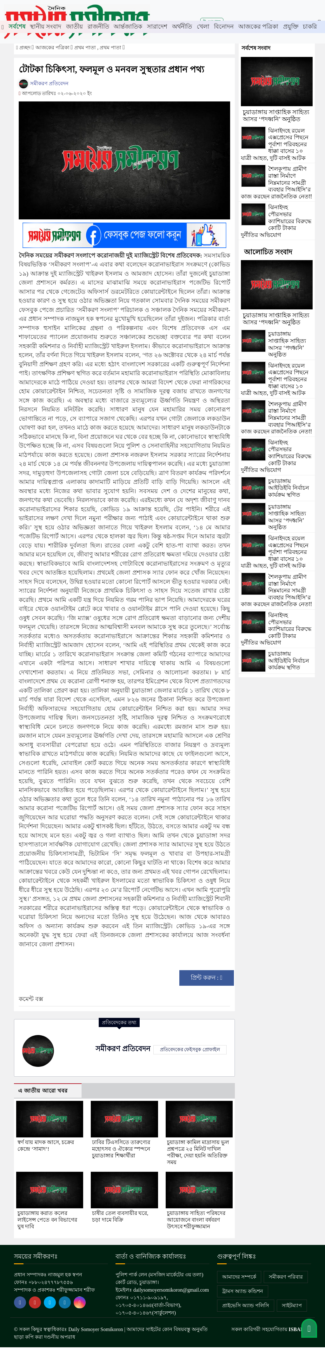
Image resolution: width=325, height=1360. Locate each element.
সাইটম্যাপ (292, 1305)
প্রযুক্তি (290, 26)
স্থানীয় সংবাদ (45, 26)
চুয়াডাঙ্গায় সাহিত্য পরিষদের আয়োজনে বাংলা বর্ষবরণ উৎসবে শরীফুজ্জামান (196, 1220)
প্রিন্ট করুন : (206, 977)
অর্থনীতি (182, 26)
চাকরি (310, 26)
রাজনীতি (98, 26)
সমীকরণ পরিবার (286, 1277)
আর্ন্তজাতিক (128, 26)
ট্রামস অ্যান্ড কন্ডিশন (242, 1291)
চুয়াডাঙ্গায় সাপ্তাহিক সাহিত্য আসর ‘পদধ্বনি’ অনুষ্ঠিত (276, 115)
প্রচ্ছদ (24, 47)
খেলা (203, 26)
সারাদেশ (157, 26)
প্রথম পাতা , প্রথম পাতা (98, 47)
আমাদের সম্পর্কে (239, 1277)
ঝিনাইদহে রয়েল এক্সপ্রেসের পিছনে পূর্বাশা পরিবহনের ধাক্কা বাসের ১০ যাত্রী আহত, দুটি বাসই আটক (274, 144)
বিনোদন (224, 26)
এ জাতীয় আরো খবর (43, 1091)
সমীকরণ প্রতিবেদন (44, 83)
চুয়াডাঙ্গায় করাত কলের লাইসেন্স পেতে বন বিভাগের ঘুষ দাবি (47, 1220)
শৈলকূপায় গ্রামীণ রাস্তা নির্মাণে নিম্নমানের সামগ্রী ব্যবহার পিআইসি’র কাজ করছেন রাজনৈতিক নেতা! (276, 182)
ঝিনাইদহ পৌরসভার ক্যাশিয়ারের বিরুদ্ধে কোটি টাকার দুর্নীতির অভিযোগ (276, 221)
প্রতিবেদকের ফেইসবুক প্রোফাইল (190, 1049)
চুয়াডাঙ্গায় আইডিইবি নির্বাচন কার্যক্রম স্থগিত (288, 488)
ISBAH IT (300, 1329)
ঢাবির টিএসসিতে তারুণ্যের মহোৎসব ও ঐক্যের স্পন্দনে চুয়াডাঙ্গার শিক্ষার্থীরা (121, 1149)
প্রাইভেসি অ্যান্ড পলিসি (245, 1305)
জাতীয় (74, 26)
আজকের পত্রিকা (258, 26)
